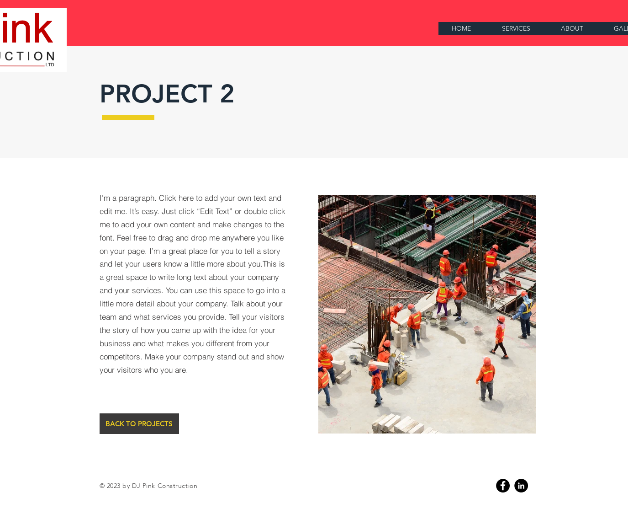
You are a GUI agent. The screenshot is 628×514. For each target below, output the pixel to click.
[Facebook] (503, 486)
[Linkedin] (521, 486)
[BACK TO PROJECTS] (139, 423)
